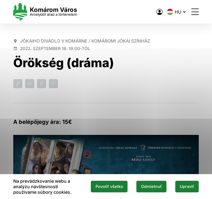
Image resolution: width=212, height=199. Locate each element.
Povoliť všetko (109, 186)
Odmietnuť (151, 186)
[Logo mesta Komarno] (45, 12)
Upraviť (187, 186)
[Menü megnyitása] (195, 12)
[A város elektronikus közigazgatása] (160, 12)
